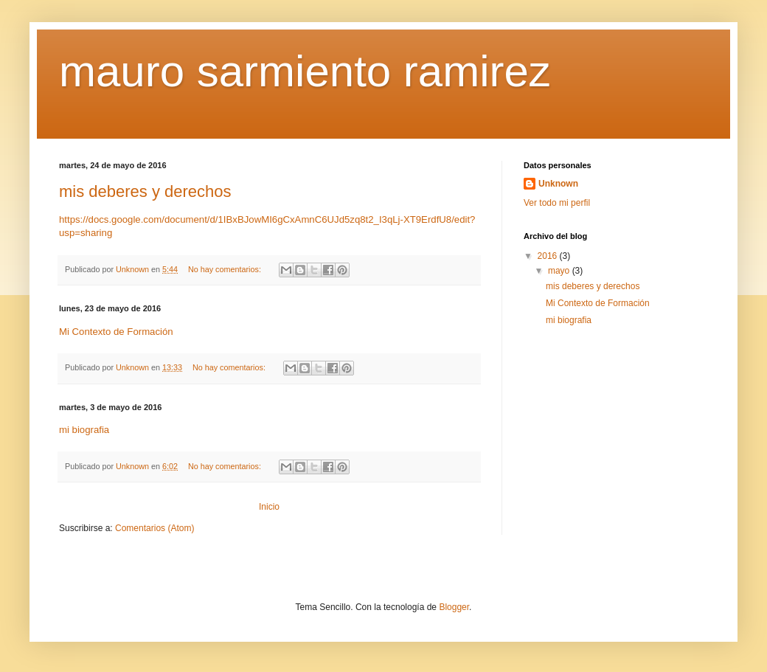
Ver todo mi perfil (557, 203)
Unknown (558, 184)
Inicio (269, 507)
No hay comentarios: (225, 269)
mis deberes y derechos (145, 191)
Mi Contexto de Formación (116, 331)
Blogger (454, 607)
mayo (560, 271)
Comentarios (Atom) (154, 528)
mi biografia (84, 429)
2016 (549, 256)
